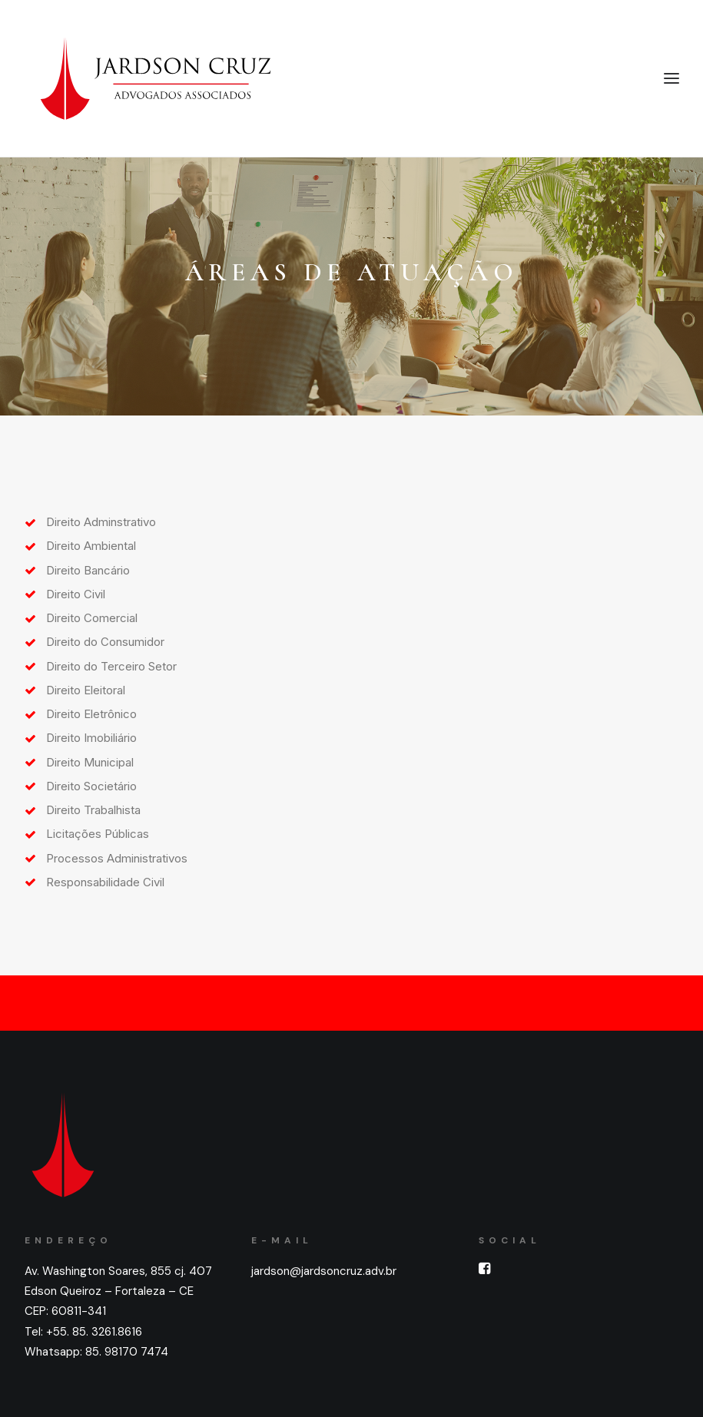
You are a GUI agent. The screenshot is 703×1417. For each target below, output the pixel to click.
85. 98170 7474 (126, 1351)
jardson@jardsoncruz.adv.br (323, 1271)
